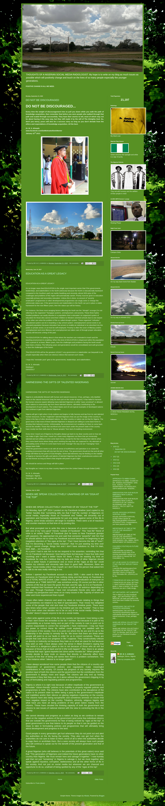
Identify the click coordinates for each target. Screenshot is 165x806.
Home (60, 779)
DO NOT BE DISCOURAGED (42, 100)
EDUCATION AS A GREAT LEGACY (46, 273)
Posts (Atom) (40, 783)
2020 (115, 446)
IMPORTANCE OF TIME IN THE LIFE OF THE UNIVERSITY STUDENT (124, 530)
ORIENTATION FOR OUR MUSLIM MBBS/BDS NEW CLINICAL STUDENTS (125, 494)
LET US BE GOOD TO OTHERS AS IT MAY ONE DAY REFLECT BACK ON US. (125, 564)
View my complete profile (126, 659)
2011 (115, 466)
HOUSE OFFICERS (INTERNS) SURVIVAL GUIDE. (124, 513)
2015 (115, 460)
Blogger (101, 796)
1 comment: (72, 484)
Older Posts (99, 779)
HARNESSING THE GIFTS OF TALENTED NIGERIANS (57, 382)
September (119, 449)
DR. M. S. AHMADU (127, 654)
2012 (115, 463)
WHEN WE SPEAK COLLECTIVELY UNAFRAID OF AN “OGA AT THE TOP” (126, 624)
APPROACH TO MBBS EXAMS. (124, 479)
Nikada (86, 796)
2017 (115, 457)
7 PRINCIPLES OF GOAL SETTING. (126, 580)
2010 (115, 469)
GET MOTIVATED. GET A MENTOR (125, 592)
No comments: (74, 263)
